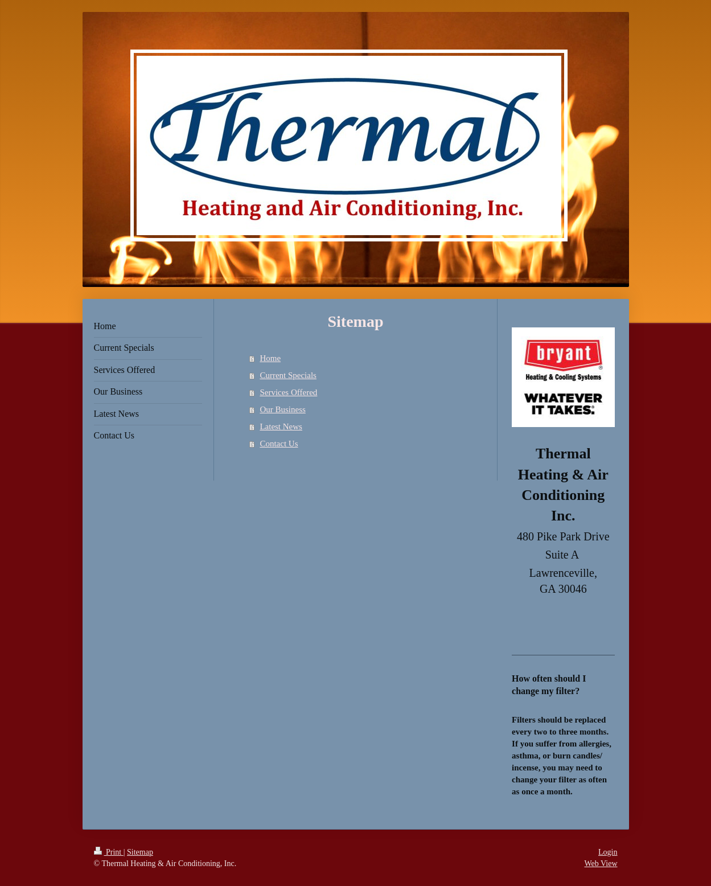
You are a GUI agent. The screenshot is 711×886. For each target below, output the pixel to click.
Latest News (281, 426)
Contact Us (279, 443)
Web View (600, 863)
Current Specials (288, 375)
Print (109, 852)
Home (270, 358)
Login (607, 852)
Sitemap (140, 852)
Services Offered (288, 392)
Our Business (282, 409)
